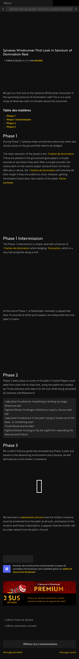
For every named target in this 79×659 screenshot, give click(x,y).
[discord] (7, 569)
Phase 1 (11, 116)
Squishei (38, 60)
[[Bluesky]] (7, 559)
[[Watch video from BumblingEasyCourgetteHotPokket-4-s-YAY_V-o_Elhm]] (39, 279)
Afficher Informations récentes (21, 625)
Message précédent (12, 652)
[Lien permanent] (29, 559)
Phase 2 (11, 123)
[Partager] (76, 9)
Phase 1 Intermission (19, 119)
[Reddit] (22, 559)
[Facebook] (14, 559)
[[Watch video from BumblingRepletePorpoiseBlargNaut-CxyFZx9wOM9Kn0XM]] (39, 345)
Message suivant (68, 652)
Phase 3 (11, 126)
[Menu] (3, 9)
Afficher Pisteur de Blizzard (19, 619)
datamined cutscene (32, 517)
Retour (8, 3)
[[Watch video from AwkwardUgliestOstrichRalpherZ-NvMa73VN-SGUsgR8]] (39, 209)
